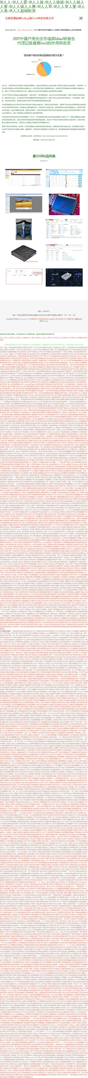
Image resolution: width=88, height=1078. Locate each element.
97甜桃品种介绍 (69, 516)
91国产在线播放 (19, 512)
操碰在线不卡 (22, 752)
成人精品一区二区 (36, 401)
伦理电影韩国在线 (46, 869)
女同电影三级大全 (72, 761)
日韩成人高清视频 (67, 743)
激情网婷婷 (77, 557)
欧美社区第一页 (58, 538)
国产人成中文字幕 (53, 802)
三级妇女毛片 (53, 847)
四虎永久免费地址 (49, 659)
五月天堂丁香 (45, 562)
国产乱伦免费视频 (9, 1029)
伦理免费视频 (31, 921)
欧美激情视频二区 (48, 717)
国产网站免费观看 (52, 1070)
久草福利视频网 (26, 375)
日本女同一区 (4, 843)
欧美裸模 (10, 371)
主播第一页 (7, 449)
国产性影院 (75, 687)
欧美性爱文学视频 (55, 653)
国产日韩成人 (68, 990)
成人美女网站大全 (71, 1057)
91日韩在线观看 (40, 570)
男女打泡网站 (33, 633)
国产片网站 (49, 782)
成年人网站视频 (44, 536)
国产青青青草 (51, 581)
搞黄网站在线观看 (35, 484)
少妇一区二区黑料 (31, 733)
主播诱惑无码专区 (54, 986)
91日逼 (5, 570)
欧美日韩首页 (78, 665)
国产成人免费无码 (41, 449)
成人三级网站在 (80, 449)
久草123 (85, 540)
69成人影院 (8, 979)
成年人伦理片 (19, 559)
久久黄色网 (18, 1077)
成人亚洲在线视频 (27, 702)
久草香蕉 (58, 971)
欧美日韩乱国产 (15, 1036)
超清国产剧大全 (51, 410)
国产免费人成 (38, 908)
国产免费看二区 (73, 492)
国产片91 (64, 438)
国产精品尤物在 (29, 447)
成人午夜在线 (10, 724)
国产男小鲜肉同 (56, 395)
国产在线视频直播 (33, 875)
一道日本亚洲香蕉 (6, 365)
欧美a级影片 (64, 730)
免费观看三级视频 (18, 899)
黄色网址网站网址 (36, 551)
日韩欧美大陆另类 (79, 635)
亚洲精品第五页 (60, 469)
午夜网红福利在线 (72, 717)
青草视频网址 (26, 1036)
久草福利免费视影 (8, 594)
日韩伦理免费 (26, 665)
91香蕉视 (52, 362)
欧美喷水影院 (31, 406)
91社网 (59, 471)
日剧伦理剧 (49, 696)
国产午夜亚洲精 (25, 932)
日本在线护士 (34, 445)
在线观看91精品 (65, 588)
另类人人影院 (74, 1025)
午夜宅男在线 (39, 460)
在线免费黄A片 (11, 373)
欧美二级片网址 (82, 551)
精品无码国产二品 (59, 557)
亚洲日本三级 (7, 1005)
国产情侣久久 (81, 891)
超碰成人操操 (83, 391)
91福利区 (42, 754)
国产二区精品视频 (26, 940)
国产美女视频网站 (38, 479)
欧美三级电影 (29, 553)
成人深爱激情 (14, 713)
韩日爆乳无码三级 (49, 401)
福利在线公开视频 (55, 949)
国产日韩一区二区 (31, 408)
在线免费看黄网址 (40, 843)
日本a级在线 (64, 577)
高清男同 (22, 592)
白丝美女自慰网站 (78, 583)
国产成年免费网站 (16, 423)
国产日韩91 (16, 375)
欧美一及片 (69, 557)
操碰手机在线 (36, 1062)
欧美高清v (10, 648)
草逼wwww (44, 549)
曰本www (17, 728)
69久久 (14, 982)
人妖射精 (45, 373)
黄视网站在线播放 (23, 443)
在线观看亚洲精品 (58, 440)
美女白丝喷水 (64, 914)
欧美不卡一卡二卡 (65, 945)
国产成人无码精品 (56, 806)
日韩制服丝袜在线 (9, 956)
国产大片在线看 (81, 653)
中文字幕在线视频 (57, 1059)
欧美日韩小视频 (8, 557)
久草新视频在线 (66, 477)
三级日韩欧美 (22, 497)
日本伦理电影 (63, 804)
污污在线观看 (70, 1027)
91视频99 (74, 648)
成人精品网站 (63, 763)
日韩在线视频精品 (76, 927)
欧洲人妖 (40, 789)
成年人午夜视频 (24, 709)
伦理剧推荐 (47, 516)
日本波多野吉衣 (27, 482)
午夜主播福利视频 (51, 759)
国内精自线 (63, 356)
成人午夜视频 (62, 473)
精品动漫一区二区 (43, 880)
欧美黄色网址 (47, 936)
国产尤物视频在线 (40, 559)
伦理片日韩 (52, 1018)
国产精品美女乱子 (50, 966)
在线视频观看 (31, 1001)
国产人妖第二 (48, 432)
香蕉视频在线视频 (70, 1003)
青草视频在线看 (5, 925)
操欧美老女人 (72, 475)
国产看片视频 (25, 785)
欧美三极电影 (48, 830)
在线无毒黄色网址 (67, 986)
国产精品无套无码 (47, 514)
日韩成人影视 (69, 388)
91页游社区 (32, 888)
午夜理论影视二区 (52, 899)
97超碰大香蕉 (42, 360)
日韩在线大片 (42, 1072)
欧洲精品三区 (11, 1038)
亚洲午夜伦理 (18, 871)
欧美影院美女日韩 (35, 845)
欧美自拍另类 (79, 795)
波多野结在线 (34, 681)
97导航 (80, 843)
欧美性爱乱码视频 (65, 808)
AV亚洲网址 (50, 443)
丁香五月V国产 (30, 505)
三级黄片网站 (38, 661)
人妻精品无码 (13, 769)
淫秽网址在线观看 (34, 774)
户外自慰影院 (51, 360)
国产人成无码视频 (75, 371)
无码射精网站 (20, 421)
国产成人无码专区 (16, 696)
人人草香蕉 (32, 412)
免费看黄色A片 (54, 633)
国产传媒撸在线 (62, 789)
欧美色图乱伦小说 (17, 473)
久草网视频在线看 (78, 440)
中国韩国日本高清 (51, 384)
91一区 (31, 544)
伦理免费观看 (76, 854)
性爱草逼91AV (63, 490)
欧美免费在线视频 (26, 811)
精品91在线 (58, 720)
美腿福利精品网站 (78, 793)
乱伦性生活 (71, 1042)
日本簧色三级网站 (68, 910)
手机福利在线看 (14, 893)
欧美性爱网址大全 (15, 1068)
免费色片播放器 (22, 832)
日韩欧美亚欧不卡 (64, 648)
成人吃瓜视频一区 (62, 882)
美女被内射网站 (5, 754)
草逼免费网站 (14, 940)
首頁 (18, 30)
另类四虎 (20, 380)
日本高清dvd (14, 930)
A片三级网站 (33, 462)
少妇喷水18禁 (8, 492)
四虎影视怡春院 (17, 631)
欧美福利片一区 (17, 925)
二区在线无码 (10, 995)
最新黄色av (27, 562)
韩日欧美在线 (64, 681)
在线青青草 (77, 956)
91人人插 (18, 984)
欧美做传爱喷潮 (42, 648)
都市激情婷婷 (33, 434)
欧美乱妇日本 (60, 947)
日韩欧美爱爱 (20, 440)
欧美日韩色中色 (60, 657)
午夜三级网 (21, 689)
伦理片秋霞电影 (47, 815)
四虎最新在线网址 (47, 748)
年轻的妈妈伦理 (34, 990)
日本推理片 (40, 497)
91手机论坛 (76, 568)
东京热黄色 (62, 791)
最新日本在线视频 (23, 583)
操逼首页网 (36, 1044)
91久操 (29, 427)
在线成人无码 (55, 893)
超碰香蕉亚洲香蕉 (9, 949)
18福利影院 (15, 401)
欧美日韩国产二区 (69, 653)
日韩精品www (72, 979)
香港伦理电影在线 (66, 378)
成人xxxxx (17, 529)
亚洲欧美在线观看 (52, 412)
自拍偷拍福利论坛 (22, 743)
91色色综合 (47, 1003)
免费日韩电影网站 (51, 642)
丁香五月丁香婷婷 (42, 564)
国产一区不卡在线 (10, 990)
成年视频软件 (5, 653)
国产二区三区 (34, 347)
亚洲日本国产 (66, 1005)
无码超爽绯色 (77, 1029)
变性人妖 (26, 352)
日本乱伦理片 (5, 787)
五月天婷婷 (47, 583)
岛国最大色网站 (48, 557)
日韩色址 (34, 988)
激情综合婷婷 (75, 888)
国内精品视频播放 (41, 1075)
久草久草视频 (20, 691)
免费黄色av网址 (40, 529)
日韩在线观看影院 (63, 1040)
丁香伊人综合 (72, 843)
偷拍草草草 (74, 525)
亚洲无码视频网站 (36, 830)
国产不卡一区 (82, 737)
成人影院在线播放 (78, 378)
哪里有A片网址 (65, 512)
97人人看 (35, 579)
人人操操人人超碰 (10, 832)
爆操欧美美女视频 (28, 984)
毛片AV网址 (29, 780)
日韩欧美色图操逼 (15, 856)
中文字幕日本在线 (28, 1012)
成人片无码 (13, 542)
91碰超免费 (28, 577)
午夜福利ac (79, 832)
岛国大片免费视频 (81, 362)
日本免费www (22, 774)
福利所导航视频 (74, 494)
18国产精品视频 (37, 795)
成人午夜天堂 (4, 676)
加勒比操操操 (22, 975)
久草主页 (71, 795)
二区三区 (55, 683)
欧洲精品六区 (70, 739)
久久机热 (31, 397)
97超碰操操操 (69, 1044)
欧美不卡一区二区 (13, 741)
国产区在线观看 (7, 728)
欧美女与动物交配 (10, 858)
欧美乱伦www (61, 787)
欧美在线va (43, 743)
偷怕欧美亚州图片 (33, 356)
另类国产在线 (39, 477)
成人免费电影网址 (25, 958)
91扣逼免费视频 (23, 990)
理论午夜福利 (62, 776)
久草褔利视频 (81, 834)
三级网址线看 (7, 1057)
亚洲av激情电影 (60, 466)
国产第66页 (30, 477)
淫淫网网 (5, 438)
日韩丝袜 (3, 741)
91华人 (22, 408)
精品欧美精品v (65, 551)
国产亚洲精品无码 (72, 1036)
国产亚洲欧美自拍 (72, 865)
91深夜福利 (26, 694)
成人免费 (41, 475)
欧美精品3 (9, 1075)
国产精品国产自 (59, 958)
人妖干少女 (84, 817)
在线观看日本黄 (52, 486)
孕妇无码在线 (67, 568)
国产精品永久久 (38, 999)
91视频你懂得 (78, 438)
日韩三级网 (46, 650)
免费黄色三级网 (80, 743)
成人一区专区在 (65, 919)
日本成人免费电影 (71, 875)
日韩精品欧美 (4, 813)
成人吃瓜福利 (71, 408)
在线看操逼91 (45, 893)
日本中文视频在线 (37, 516)
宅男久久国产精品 (40, 520)
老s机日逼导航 (44, 637)
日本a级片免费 (59, 830)
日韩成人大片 (65, 633)
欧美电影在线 (22, 494)
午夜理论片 (7, 575)
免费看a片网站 (36, 841)
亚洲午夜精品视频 (66, 501)
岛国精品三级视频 (12, 767)
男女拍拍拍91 (10, 640)
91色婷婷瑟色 (64, 432)
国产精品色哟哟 (22, 1038)
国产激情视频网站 (77, 375)
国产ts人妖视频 (80, 674)
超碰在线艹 (26, 445)
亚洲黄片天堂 (76, 782)
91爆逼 (6, 806)
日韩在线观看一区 (56, 878)
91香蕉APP (26, 347)
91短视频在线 (56, 583)
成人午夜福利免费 (78, 945)
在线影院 (55, 865)
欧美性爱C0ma (46, 875)
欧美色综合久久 (6, 670)
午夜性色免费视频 (35, 995)
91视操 (12, 936)
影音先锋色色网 (40, 945)
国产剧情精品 (9, 356)
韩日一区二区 (66, 375)
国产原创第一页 (72, 1012)
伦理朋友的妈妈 (25, 486)
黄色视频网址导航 (69, 451)
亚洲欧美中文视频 (52, 592)
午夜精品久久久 (55, 793)
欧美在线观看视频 (65, 960)
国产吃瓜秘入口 (12, 1031)
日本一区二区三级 (14, 960)
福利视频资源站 (63, 349)
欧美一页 (62, 590)
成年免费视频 (40, 592)
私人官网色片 (18, 977)
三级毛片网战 (50, 882)
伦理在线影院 (79, 1044)
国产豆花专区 (82, 858)
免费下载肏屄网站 (58, 875)
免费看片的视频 (28, 698)
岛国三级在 (34, 1021)
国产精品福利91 (15, 934)
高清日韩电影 (28, 559)
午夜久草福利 (75, 1038)
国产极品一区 (76, 672)
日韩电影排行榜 (44, 969)
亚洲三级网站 (75, 681)
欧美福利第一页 (9, 927)
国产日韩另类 (53, 906)
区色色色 (6, 713)
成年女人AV (64, 726)
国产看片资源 (80, 406)
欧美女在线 (67, 774)
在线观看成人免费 (59, 979)
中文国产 (43, 1049)
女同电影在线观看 (71, 590)
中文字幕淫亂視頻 (81, 971)
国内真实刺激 (24, 1021)
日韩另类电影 (15, 1053)
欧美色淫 (37, 369)
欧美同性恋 (27, 696)
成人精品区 (16, 782)
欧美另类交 (15, 873)
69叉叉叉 (14, 583)
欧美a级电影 (55, 724)
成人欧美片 (58, 828)
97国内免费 (33, 997)
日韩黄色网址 (40, 505)
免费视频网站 (55, 551)
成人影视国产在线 (14, 438)
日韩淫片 (62, 865)
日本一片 (62, 759)
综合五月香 (27, 395)
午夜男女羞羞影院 (10, 923)
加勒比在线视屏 (66, 529)
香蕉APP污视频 (50, 462)
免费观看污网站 (8, 520)
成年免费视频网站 (60, 436)
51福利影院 (81, 562)
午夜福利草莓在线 (26, 808)
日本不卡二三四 (61, 843)
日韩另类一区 (30, 670)
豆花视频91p (48, 685)
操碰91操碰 (71, 698)
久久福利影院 (41, 1001)
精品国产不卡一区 (77, 1072)
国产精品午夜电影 (41, 847)
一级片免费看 (46, 1066)
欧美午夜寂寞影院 (78, 453)
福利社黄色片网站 (45, 785)
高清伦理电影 (82, 943)
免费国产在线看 (7, 501)
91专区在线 (48, 460)
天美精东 (29, 923)
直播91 (24, 778)
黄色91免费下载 (37, 685)
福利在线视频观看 (44, 849)
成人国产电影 (13, 709)
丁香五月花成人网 (66, 635)
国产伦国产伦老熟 (55, 1029)
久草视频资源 (22, 943)
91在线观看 (20, 585)
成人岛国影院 (68, 507)
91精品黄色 (4, 839)
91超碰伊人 (60, 674)
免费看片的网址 (55, 694)
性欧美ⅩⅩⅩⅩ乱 (56, 367)
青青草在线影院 (72, 923)
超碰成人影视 (26, 417)
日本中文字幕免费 (34, 1027)
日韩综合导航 (58, 1046)
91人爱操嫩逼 (59, 733)
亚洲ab (72, 421)
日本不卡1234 (9, 761)
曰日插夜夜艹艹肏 (65, 871)
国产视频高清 (55, 393)
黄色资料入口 (7, 562)
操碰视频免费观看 (63, 888)
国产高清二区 (64, 1008)
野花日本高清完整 (50, 687)
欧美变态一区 (29, 349)
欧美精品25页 (34, 672)
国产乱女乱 (10, 529)
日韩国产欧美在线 (70, 1046)
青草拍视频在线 (47, 1051)
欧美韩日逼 (40, 646)
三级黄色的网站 (8, 683)
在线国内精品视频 (18, 646)
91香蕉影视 (7, 910)
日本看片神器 (23, 914)
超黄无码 (49, 542)
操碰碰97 (52, 1014)
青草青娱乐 (33, 826)
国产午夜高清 (46, 501)
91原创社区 (24, 475)
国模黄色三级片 (62, 1018)
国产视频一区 (82, 659)
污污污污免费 (29, 507)
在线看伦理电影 (30, 901)
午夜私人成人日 (79, 997)
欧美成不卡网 (74, 817)
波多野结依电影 (46, 369)
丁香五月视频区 (31, 689)
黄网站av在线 (29, 585)
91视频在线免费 (29, 945)
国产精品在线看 (33, 730)
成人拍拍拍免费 (22, 425)
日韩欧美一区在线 (22, 884)
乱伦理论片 (34, 668)
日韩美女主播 (66, 782)
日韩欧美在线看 (37, 960)
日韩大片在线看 (5, 432)
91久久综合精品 (52, 811)
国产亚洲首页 (4, 789)
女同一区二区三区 (78, 897)
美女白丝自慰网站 (30, 986)
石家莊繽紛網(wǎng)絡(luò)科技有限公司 (29, 18)
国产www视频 (76, 531)
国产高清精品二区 (25, 358)
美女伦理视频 (79, 347)
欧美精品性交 (78, 388)
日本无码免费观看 (33, 837)
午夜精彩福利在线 (39, 923)
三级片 (27, 962)
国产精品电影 (62, 951)
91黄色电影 (66, 445)
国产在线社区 (44, 1014)
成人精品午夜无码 (25, 1025)
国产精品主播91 (79, 990)
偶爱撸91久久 (50, 932)
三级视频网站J (72, 562)
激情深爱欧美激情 (78, 477)
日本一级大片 (4, 347)
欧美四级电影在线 (16, 886)
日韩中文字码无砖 (30, 880)
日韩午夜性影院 (59, 685)
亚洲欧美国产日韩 (18, 590)
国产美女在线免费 (78, 529)
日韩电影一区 (20, 969)
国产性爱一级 (25, 988)
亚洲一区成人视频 (77, 445)
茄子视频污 (10, 378)
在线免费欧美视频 (14, 367)
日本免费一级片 (72, 787)
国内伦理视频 (67, 1029)
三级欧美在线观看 (78, 895)
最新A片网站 (58, 1038)
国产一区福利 (53, 895)
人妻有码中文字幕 (17, 659)
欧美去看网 (5, 869)
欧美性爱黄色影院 (48, 1010)
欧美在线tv (57, 529)
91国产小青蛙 (4, 423)
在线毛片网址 (19, 780)
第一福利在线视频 (76, 849)
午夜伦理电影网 (65, 427)
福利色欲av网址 (40, 912)
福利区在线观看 (45, 854)
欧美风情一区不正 (64, 711)
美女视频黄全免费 (68, 471)
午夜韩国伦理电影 (38, 787)
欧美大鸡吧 (35, 549)
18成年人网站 (29, 421)
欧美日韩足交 (15, 917)
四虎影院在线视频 (50, 821)
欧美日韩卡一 (65, 1075)
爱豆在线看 (12, 460)
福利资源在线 (70, 382)
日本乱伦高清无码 (44, 575)
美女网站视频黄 (82, 564)
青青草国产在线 (12, 1025)
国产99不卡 (74, 486)
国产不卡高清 (68, 456)
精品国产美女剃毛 (73, 369)
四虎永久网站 (10, 804)
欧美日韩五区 (43, 895)
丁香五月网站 (48, 497)
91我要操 (18, 479)
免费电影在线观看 (64, 421)
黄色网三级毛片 (18, 562)
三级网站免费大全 (29, 949)
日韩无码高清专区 (22, 724)
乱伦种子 (50, 347)
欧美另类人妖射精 (47, 828)
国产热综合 (68, 440)
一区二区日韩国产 (22, 852)
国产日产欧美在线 (9, 904)
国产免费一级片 (52, 349)
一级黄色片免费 (81, 878)
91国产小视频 (47, 544)
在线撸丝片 (62, 423)
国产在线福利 (75, 570)
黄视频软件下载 (61, 765)
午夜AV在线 (28, 828)
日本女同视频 (64, 691)
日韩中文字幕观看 (45, 352)
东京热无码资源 (5, 1062)
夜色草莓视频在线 (50, 756)
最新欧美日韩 (8, 642)
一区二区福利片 (65, 940)
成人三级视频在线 (44, 503)
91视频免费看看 (62, 735)
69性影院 (63, 382)
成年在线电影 (51, 1040)
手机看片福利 (13, 997)
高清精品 (54, 791)
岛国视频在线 (64, 849)
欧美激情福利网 (41, 581)
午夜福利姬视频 (79, 798)
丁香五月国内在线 (65, 676)
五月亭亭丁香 (45, 644)
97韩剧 (46, 694)
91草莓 (2, 568)
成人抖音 (3, 579)
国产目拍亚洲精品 (78, 774)
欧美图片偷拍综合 (26, 650)
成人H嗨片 (84, 785)
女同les (46, 960)
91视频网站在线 (54, 382)
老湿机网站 (51, 761)
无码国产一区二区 (78, 676)
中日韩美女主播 (44, 730)
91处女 (85, 434)
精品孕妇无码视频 (14, 464)
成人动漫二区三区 (80, 507)
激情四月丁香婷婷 (9, 698)
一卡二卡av (41, 882)
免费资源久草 (20, 804)
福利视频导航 (76, 808)
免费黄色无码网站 (16, 687)
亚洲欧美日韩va (59, 739)
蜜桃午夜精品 (10, 672)
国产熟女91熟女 (42, 871)
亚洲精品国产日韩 (35, 936)
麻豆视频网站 (4, 828)
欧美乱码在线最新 (30, 722)
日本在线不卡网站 (72, 759)
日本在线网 (31, 711)
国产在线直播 (55, 510)
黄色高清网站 (12, 943)
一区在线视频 (72, 966)
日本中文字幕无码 (30, 456)
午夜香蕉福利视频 (20, 1042)
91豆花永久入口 (45, 683)
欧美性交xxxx (57, 785)
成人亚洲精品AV (47, 839)
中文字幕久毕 (61, 1001)
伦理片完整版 (12, 443)
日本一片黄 (14, 806)
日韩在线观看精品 (39, 482)
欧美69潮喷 (12, 386)
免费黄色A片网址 (50, 371)
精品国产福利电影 (25, 1070)
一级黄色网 (16, 434)
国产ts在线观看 (75, 536)
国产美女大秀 (70, 821)
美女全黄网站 (75, 633)
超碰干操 (41, 817)
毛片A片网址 (27, 683)
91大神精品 (78, 380)
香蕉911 (67, 358)
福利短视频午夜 (15, 702)
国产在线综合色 (59, 661)
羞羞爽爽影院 (12, 1010)
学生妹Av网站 (31, 354)
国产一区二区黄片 (63, 488)
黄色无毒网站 (74, 899)
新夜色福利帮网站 (28, 798)
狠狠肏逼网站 (40, 674)
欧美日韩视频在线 (40, 707)
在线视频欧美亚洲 (29, 910)
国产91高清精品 (17, 365)
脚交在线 (63, 973)
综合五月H (34, 726)
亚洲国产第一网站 (64, 486)
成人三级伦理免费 (20, 356)
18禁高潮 (57, 782)
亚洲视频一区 (65, 977)
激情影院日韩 (77, 540)
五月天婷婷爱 (21, 471)
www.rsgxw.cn (23, 319)
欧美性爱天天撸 (52, 917)
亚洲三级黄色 (64, 683)
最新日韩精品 (10, 406)
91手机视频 (45, 806)
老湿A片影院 (18, 499)
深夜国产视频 (54, 575)
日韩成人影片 (9, 447)
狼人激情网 (22, 566)
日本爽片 (32, 904)
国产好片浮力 (22, 427)
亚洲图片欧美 (10, 730)
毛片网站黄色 (6, 592)
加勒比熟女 (83, 369)
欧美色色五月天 (58, 1016)
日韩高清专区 (61, 930)
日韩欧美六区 (4, 1053)
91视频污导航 (12, 525)
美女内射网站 (65, 722)
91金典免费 (38, 507)
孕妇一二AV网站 (42, 804)
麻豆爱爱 (10, 999)
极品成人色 (68, 497)
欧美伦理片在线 (17, 910)
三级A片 (26, 546)
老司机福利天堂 (59, 1051)
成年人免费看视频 (19, 854)
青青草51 (7, 953)
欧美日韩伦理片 (36, 717)
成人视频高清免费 (22, 503)
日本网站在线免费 (43, 408)
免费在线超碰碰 (37, 678)
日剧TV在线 (23, 865)
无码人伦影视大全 (52, 808)
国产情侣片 (28, 579)
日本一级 (75, 518)
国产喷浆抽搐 (29, 520)
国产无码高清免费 (32, 1049)
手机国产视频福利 (67, 819)
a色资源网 (46, 793)
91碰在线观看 (37, 1053)
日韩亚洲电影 (26, 739)
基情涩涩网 (25, 451)
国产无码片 (50, 1049)
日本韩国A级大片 (66, 1033)
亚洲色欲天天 (18, 378)
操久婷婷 (71, 438)
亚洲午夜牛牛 (46, 1036)
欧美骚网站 (55, 546)
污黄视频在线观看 (9, 1059)
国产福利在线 (42, 388)
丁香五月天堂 (20, 349)
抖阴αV (74, 919)
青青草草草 (37, 886)
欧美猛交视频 (4, 393)
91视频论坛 (55, 772)
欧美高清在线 (72, 737)
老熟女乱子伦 (54, 927)
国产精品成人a (8, 704)
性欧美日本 (32, 772)
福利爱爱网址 (4, 486)
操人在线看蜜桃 (22, 737)
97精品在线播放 (15, 798)
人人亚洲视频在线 (59, 778)
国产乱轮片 (51, 923)
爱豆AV (70, 776)
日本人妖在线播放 (78, 969)
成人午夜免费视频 (36, 373)
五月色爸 (60, 700)
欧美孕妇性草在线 (77, 1075)
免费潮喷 (53, 408)
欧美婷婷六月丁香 (77, 862)
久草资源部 (83, 923)
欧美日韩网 (56, 962)
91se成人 (50, 754)
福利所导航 (63, 562)
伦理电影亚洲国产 (29, 430)
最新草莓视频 (71, 702)
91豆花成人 (56, 512)
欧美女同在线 (81, 1059)
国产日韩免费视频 (65, 895)
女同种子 (67, 1038)
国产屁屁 (51, 373)
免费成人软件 (27, 473)
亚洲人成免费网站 (42, 354)
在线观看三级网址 (12, 685)
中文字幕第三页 (16, 417)
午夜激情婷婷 (24, 971)
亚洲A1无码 (76, 1070)
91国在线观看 (80, 451)
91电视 (12, 655)
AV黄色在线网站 (31, 648)
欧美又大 (57, 414)
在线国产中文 (63, 811)
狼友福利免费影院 (26, 966)
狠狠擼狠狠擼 (44, 585)
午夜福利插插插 (72, 973)
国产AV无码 (23, 410)
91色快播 (56, 417)
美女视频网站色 (15, 1016)
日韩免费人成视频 (15, 694)
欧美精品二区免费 (68, 971)
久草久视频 (57, 995)
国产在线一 (35, 393)
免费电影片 (11, 440)
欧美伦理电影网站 (61, 401)
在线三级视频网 (11, 737)
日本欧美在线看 (21, 540)
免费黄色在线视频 (76, 555)
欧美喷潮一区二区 (34, 1042)
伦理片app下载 (21, 386)
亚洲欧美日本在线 (6, 750)
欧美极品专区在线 (55, 1012)
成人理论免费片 (68, 828)
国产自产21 (21, 891)
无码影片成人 (65, 927)
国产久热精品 (69, 839)
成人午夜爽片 (22, 644)
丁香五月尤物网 (47, 746)
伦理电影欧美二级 (58, 1021)
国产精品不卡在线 (63, 713)
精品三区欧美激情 (37, 982)
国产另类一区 (60, 1049)
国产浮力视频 (53, 763)
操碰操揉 (83, 588)
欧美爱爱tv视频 (38, 492)
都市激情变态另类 (63, 499)
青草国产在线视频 (15, 369)
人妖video (38, 891)
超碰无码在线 (52, 523)
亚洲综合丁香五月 (25, 769)
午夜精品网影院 (15, 663)
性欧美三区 (30, 891)
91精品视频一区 (15, 800)
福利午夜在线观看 (13, 707)
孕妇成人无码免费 (66, 772)
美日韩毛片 (47, 938)
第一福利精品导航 (13, 1008)
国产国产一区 (61, 384)
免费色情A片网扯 (47, 484)
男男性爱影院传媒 (76, 988)
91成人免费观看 (71, 858)
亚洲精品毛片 (15, 726)
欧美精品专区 (51, 1001)
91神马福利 (55, 644)
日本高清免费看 (41, 711)
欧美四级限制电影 (73, 999)
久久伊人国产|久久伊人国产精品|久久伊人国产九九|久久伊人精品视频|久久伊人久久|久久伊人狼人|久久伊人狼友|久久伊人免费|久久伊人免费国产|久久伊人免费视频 (43, 603)
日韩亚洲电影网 (70, 873)
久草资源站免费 (17, 756)
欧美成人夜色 (29, 862)
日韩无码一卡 (50, 780)
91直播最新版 (29, 992)
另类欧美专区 (79, 839)
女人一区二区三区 (39, 973)
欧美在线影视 (62, 984)
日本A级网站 (24, 830)
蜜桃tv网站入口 (21, 477)
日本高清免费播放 (6, 854)
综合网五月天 (83, 417)
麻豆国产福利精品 (54, 832)
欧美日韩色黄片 (75, 386)
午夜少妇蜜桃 (69, 964)
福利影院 (6, 702)
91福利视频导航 (21, 406)
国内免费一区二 (15, 748)
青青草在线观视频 (16, 789)
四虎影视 (25, 419)
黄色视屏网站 (67, 453)
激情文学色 (77, 544)
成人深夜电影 (62, 369)
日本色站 (25, 791)
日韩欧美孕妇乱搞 (10, 689)
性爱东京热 (23, 449)
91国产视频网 (53, 490)
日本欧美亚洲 (66, 1072)
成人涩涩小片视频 (12, 793)
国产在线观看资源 (38, 399)
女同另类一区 (54, 880)
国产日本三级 (53, 804)
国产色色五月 (31, 1059)
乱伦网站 (39, 1059)
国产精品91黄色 (75, 655)
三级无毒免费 (79, 533)
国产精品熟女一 (40, 391)
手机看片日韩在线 (48, 971)
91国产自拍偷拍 (58, 358)
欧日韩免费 (26, 856)
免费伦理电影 (63, 458)
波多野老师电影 (29, 1075)
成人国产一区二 (30, 878)
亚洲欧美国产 (10, 691)
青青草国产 (26, 490)
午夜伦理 (76, 785)
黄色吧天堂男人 (77, 1021)
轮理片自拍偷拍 (59, 505)
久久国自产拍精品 (77, 427)
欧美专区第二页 (14, 785)
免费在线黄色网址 (35, 657)
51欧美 (16, 399)
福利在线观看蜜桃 (46, 979)
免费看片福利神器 (13, 717)
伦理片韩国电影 (41, 761)
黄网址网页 (46, 852)
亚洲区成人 (82, 553)
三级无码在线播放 (52, 676)
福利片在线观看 (62, 354)
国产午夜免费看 (8, 674)
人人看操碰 (56, 427)
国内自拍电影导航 (57, 1064)
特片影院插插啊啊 (31, 763)
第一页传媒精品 (61, 834)
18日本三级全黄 (13, 564)
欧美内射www (28, 802)
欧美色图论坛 (48, 406)
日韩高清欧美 (59, 813)
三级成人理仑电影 (29, 653)
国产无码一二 (10, 477)
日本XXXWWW (50, 999)
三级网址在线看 (22, 715)
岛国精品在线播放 (43, 590)
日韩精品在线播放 (75, 925)
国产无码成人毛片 (68, 869)
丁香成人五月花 (60, 430)
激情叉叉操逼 (37, 958)
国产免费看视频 (59, 497)
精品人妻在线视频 (47, 813)
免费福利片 (36, 1025)
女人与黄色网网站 (51, 897)
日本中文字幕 (15, 966)
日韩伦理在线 (4, 655)
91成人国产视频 (35, 839)
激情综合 (36, 683)
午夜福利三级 (25, 917)
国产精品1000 (69, 514)
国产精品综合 (33, 655)
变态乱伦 (78, 819)
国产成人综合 (70, 936)
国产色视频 (27, 518)
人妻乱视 (84, 393)
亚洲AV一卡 (13, 484)
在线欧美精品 (52, 992)
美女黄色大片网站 (65, 854)
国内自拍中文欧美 (35, 791)
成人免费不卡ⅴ (47, 824)
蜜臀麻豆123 (28, 642)
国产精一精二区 (15, 451)
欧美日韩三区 (37, 635)
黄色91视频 (63, 847)
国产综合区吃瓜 (57, 860)
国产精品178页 (9, 633)
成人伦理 (68, 672)
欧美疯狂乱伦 (32, 943)
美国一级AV (28, 371)
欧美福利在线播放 (24, 982)
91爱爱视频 (40, 406)
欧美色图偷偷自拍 (50, 709)
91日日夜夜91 (36, 375)
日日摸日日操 (51, 925)
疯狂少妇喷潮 (40, 525)
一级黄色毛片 (59, 1044)
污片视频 (77, 670)
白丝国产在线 (81, 1010)
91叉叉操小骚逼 (18, 549)
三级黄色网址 (31, 750)
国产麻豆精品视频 (53, 977)
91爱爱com (51, 451)
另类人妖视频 (9, 505)
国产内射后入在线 (24, 551)
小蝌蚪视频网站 (53, 1068)
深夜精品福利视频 (18, 947)
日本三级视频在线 (43, 722)
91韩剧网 (84, 934)
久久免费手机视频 (20, 354)
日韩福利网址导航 (31, 523)
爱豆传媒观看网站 (14, 382)
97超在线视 (47, 551)
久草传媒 (28, 1010)
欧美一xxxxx (24, 384)
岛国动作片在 (81, 482)
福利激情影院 (70, 709)
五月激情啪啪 (19, 763)
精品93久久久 (57, 464)
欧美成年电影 (45, 715)
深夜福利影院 (37, 815)
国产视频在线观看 (82, 860)
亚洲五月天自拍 (11, 1003)
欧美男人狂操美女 (76, 1040)
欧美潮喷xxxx (33, 858)
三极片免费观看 (9, 802)
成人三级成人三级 (65, 412)
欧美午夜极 (55, 914)
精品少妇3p (57, 869)
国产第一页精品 (12, 657)
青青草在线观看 (49, 678)
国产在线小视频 (41, 512)
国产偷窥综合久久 (9, 681)
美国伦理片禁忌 (34, 1038)
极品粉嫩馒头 (44, 655)
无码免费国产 (31, 704)
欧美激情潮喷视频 (46, 1016)
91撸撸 (2, 743)
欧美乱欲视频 (33, 453)
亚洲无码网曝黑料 (6, 759)
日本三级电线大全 (27, 897)
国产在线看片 (56, 969)
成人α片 (74, 921)
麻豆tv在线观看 (53, 423)
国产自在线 (63, 475)
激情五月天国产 (73, 417)
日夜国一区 (71, 984)
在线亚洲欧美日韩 (57, 672)
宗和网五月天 (64, 449)
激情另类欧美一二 (17, 518)
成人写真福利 (9, 456)
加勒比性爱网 (4, 369)
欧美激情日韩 (40, 488)
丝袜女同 (34, 486)
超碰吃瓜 (41, 453)
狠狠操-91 (11, 479)
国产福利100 (71, 748)
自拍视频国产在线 (19, 670)
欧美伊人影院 (50, 430)
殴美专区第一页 (47, 995)
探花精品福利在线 (79, 962)
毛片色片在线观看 (45, 962)
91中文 (76, 484)
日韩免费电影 (53, 425)
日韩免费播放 (15, 932)
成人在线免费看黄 (75, 510)
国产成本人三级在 (48, 841)
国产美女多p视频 (18, 992)
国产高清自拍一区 (12, 531)
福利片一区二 (70, 685)
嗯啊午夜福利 (10, 845)
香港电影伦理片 (57, 445)
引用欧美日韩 (70, 1049)
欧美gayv (32, 384)
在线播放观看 (12, 494)
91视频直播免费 (9, 882)
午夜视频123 (32, 497)
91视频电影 (13, 380)
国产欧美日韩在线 (76, 460)
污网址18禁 (7, 581)
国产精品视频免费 (16, 1023)
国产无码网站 (70, 533)
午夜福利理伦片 (64, 862)
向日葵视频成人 (26, 973)
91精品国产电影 (10, 975)
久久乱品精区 (23, 767)
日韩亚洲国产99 (70, 1064)
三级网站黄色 (69, 756)
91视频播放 (31, 867)
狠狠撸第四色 (54, 590)
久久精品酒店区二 (79, 1068)
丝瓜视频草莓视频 (67, 832)
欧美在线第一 (39, 897)
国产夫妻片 (39, 756)
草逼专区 (27, 746)
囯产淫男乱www (27, 1057)
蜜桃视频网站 (68, 484)
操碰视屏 (34, 388)
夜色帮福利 (50, 631)
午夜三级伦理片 (21, 730)
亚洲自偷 (55, 982)
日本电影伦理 (37, 501)
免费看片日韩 (69, 581)
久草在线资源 (74, 735)
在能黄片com (43, 633)
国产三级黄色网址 (18, 847)
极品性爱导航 (80, 414)
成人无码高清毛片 (48, 466)
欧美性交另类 (25, 1008)
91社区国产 (12, 349)
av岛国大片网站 (76, 1023)
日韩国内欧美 (79, 806)
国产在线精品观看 (53, 1008)
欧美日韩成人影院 (37, 694)
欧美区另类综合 (24, 720)
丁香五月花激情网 (27, 492)
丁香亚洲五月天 (78, 640)
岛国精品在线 (63, 637)
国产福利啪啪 (66, 419)
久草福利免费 (76, 769)
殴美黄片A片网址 (22, 995)
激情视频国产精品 (32, 386)
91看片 (36, 637)
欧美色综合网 (48, 358)
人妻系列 (30, 410)
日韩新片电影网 (34, 715)
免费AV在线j (23, 657)
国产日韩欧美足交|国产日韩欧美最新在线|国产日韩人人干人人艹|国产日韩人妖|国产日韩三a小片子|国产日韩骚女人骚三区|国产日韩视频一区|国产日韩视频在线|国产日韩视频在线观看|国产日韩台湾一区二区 (43, 609)
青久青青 (8, 546)
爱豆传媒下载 (59, 564)
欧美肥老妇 (49, 529)
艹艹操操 (70, 401)
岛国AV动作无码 (48, 404)
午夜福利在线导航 (64, 906)
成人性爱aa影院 (55, 386)
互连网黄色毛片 (24, 938)
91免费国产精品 (29, 756)
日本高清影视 (4, 687)
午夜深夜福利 (35, 860)
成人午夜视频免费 (30, 581)
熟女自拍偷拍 (48, 477)
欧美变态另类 (64, 655)
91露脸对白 (46, 791)
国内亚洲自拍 (16, 953)
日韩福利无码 (55, 553)
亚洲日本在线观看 (25, 793)
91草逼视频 (60, 581)
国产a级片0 (53, 648)
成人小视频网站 (14, 811)
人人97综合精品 (82, 475)
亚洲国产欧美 (18, 1075)
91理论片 (53, 503)
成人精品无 (38, 544)
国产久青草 (64, 837)
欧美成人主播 (20, 1001)
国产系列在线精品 (30, 849)
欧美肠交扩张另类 (50, 447)
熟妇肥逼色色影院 (66, 1068)
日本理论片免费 (71, 947)
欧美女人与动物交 (12, 360)
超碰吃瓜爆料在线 (6, 880)
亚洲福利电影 (71, 678)
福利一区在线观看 (38, 932)
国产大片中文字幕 (55, 438)
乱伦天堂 (22, 564)
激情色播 (22, 1031)
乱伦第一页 (8, 466)
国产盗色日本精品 (6, 977)
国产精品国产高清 (20, 906)
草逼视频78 (31, 449)
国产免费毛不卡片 (41, 568)
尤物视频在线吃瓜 (52, 1023)
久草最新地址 (67, 793)
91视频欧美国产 (55, 910)
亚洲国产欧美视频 (37, 800)
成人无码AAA (58, 839)
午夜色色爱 (14, 795)
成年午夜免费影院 (6, 837)
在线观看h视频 (11, 352)
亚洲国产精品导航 (28, 369)
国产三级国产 (64, 460)
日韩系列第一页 (74, 730)
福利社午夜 (55, 1033)
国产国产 (72, 763)
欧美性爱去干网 (54, 1075)
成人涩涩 (79, 789)
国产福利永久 (33, 352)
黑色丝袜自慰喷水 (42, 878)
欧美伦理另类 (45, 588)
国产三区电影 (13, 551)
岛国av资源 (8, 458)
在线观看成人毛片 (16, 908)
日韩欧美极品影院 (36, 938)
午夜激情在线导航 (12, 720)
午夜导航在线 (70, 466)
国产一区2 (35, 893)
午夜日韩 (68, 640)
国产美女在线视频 (48, 414)
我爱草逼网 (61, 709)
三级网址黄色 (13, 839)
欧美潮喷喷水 (60, 891)
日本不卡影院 (64, 689)
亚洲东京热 (27, 380)
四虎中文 (82, 1053)
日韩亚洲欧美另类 (33, 854)
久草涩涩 (47, 453)
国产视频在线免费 (50, 789)
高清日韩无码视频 (53, 449)
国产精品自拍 (50, 646)
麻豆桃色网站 (23, 588)
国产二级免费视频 (13, 988)
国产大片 (3, 1038)
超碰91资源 (16, 458)
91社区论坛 (15, 469)
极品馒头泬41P (8, 722)
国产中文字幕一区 (25, 815)
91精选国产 (82, 469)
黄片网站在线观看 (48, 891)
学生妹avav (75, 464)
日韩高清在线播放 (28, 919)
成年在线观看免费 (31, 590)
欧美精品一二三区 (32, 1031)
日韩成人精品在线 (55, 670)
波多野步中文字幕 (18, 523)
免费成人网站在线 (73, 1001)
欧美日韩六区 (16, 1012)
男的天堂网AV (19, 447)
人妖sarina (17, 826)
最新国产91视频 (29, 977)
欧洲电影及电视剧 (54, 743)
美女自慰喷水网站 (12, 815)
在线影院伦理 (51, 698)
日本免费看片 (70, 1010)
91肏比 (6, 551)
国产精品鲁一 (46, 1064)
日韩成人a (33, 583)
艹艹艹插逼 (59, 462)
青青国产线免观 (65, 715)
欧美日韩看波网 (39, 741)
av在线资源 (55, 730)
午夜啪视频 (12, 570)
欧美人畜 (42, 917)
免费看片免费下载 (60, 748)
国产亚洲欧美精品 (59, 858)
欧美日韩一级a (8, 1066)
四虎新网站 (21, 923)
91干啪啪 (67, 585)
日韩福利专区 (35, 555)
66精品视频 (82, 486)
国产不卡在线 (36, 380)
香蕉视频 (25, 765)
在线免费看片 (67, 518)
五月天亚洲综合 (60, 631)
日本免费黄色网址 (19, 750)
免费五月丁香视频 (50, 492)
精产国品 (74, 512)
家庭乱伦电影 (50, 674)
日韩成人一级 (54, 837)
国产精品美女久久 (71, 815)
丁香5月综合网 (42, 451)
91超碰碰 (47, 982)
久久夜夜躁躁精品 (72, 668)
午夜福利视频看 (67, 995)
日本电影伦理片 (73, 458)
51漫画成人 (33, 451)
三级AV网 (81, 932)
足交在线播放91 (56, 352)
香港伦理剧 (32, 425)
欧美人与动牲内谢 (50, 908)
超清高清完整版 (12, 865)
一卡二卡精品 (61, 737)
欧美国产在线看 (59, 640)
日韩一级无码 (78, 776)
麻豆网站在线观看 (72, 469)
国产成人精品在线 (15, 665)
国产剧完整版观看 (79, 746)
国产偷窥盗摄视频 (75, 360)
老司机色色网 (19, 878)
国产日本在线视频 (62, 752)
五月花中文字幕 (58, 867)
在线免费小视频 (23, 484)
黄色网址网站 (82, 975)
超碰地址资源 (5, 862)
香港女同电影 (49, 1057)
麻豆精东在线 (22, 867)
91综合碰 (3, 529)
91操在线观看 (11, 538)
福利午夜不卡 (4, 945)
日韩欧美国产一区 (73, 904)
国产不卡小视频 (32, 471)
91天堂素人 (13, 752)
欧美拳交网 (71, 908)
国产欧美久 (54, 637)
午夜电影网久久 (7, 388)
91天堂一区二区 (47, 531)
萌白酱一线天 (50, 527)
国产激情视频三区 (76, 523)
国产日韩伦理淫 (30, 592)
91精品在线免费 (71, 932)
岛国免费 (3, 477)
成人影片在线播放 (35, 767)
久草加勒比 (27, 979)
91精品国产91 (43, 434)
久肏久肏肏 (25, 782)
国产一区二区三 (71, 778)
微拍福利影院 (35, 1066)
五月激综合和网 (52, 707)
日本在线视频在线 (25, 806)
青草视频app (36, 1036)
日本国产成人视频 (71, 559)
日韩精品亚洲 (42, 1068)
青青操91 (40, 583)
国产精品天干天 (60, 373)
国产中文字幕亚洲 (56, 774)
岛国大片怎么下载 (54, 1072)
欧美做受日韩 (26, 393)
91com (49, 512)
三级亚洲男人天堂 (41, 1012)
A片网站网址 (68, 544)
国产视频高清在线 (28, 423)
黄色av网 (19, 482)
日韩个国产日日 (70, 741)
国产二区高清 (66, 531)
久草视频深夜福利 (6, 523)
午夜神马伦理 (9, 572)
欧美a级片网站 (36, 824)
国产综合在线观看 (41, 349)
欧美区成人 (69, 798)
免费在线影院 (54, 536)
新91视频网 (15, 404)
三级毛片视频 (75, 934)
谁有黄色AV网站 (81, 763)
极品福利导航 (38, 566)
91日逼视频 (31, 527)
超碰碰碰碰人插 (71, 1051)
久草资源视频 (47, 873)
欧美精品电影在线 (48, 657)
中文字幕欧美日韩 (39, 631)
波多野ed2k (18, 674)
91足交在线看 (24, 997)
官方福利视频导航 (15, 1044)
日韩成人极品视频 (23, 542)
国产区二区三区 (62, 925)
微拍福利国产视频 (63, 371)
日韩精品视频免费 (15, 778)
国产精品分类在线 (25, 404)
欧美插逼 (20, 986)
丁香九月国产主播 (71, 564)
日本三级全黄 (7, 901)
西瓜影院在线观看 (15, 393)
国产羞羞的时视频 (33, 640)
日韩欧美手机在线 (32, 691)
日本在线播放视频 (44, 988)
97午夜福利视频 (36, 404)
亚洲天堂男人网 (68, 912)
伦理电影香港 (32, 475)
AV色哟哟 (41, 471)
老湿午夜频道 (10, 852)
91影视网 (76, 367)
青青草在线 (83, 1036)
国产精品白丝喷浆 (35, 927)
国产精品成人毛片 (40, 811)
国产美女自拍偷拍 (9, 1001)
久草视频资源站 (17, 395)
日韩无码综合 (45, 769)
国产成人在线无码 (20, 557)
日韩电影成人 (27, 1077)
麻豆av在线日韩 (47, 958)
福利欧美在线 (4, 542)
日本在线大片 (26, 594)
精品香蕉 (37, 423)
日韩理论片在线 (53, 689)
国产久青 (46, 934)
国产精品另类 (66, 579)
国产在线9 (80, 408)
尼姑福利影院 (33, 754)
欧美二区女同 (45, 555)
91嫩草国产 (59, 566)
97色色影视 (26, 800)
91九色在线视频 (79, 514)
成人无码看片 (15, 475)
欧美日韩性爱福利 (63, 503)
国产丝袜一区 (65, 393)
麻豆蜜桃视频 (25, 717)
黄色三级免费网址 (45, 445)
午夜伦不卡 (83, 367)
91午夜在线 (61, 572)
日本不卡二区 (7, 375)
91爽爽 (16, 1066)
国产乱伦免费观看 (64, 525)
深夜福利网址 (25, 438)
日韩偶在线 (28, 999)
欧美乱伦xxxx (52, 888)
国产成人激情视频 (78, 423)
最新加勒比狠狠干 (13, 824)
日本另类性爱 (25, 726)
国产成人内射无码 (74, 354)
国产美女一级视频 (12, 958)
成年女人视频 (81, 356)
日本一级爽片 (75, 689)
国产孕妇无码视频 (65, 570)
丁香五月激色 (54, 681)
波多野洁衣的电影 (10, 1027)
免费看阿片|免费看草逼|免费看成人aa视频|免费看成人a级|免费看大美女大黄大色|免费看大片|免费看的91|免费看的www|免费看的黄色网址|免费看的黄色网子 (43, 618)
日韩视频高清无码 (80, 852)
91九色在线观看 (17, 536)
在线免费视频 (52, 735)
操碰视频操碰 (60, 780)
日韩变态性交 (61, 702)
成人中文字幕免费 (32, 536)
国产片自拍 (33, 443)
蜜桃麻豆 (23, 875)
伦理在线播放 (40, 365)
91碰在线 (3, 371)
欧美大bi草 (28, 1003)
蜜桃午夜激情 (53, 458)
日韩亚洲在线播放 (59, 936)
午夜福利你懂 (15, 661)
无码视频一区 (61, 659)
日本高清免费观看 (38, 1070)
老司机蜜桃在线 (24, 401)
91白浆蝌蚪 (28, 1055)
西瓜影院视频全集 (52, 570)
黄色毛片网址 (44, 837)
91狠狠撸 (54, 369)
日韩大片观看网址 (42, 425)
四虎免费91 (62, 391)
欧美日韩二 (4, 1070)
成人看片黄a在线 (23, 1046)
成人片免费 (84, 494)
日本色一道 (38, 702)
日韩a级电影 (57, 531)
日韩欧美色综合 (47, 518)
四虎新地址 (4, 860)
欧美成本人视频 (67, 704)
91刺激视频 (63, 575)
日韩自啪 (55, 1036)
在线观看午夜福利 (30, 1023)
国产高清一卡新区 (69, 406)
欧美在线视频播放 (70, 538)
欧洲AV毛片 (11, 921)
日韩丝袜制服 (64, 899)
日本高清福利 (82, 824)
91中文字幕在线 (62, 410)
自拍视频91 (81, 399)
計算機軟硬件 (33, 319)
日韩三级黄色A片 (16, 430)
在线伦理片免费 (24, 834)
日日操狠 (79, 1049)
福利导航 (25, 462)
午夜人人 (54, 1025)
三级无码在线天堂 (15, 516)
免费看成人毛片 (81, 685)
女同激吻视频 (71, 414)
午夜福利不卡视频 (49, 702)
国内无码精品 (4, 1016)
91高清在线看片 (63, 1025)
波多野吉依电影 (59, 404)
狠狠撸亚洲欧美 (5, 358)
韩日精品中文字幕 (15, 765)
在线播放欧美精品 (52, 973)
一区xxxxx (71, 362)
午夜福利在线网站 (72, 434)
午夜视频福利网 (25, 873)
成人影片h (56, 432)
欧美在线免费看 (35, 438)
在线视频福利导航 (49, 1053)
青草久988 (19, 735)
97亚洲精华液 (54, 356)
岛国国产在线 (64, 549)
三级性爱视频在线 (7, 826)
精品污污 (19, 698)
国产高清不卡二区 (17, 581)
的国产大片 (12, 912)
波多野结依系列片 (48, 845)
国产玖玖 (31, 568)
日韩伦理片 (25, 529)
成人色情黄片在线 (46, 440)
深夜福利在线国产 (13, 875)
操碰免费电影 (37, 1010)
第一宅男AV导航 (81, 698)
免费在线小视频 (73, 410)
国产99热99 (71, 930)
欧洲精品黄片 (40, 798)
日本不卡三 (83, 811)
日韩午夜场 (12, 503)
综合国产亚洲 (38, 966)
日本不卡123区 (29, 687)
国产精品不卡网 (65, 921)
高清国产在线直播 (42, 949)
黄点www (11, 1049)
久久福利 (66, 494)
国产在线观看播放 (65, 982)
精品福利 (39, 531)
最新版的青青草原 (81, 780)
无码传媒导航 (28, 501)
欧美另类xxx (39, 687)
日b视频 (72, 449)
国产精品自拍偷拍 (29, 499)
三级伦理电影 (28, 908)
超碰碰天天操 (46, 375)
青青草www (74, 720)
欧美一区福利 (60, 678)
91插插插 (78, 516)
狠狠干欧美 (56, 460)
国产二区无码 (30, 570)
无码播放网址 (70, 767)
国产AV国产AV (44, 356)
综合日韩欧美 (24, 382)
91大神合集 (13, 425)
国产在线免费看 (5, 888)
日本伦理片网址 (18, 901)
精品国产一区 (68, 997)
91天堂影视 (4, 559)
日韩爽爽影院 (12, 715)
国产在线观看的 (66, 583)
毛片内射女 (7, 518)
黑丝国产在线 (25, 824)
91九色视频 (45, 380)
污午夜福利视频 (44, 914)
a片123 (38, 510)
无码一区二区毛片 (10, 644)
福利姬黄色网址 (40, 430)
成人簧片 (15, 888)
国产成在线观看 (40, 527)
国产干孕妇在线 (36, 1051)
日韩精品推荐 (12, 510)
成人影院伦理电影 (15, 776)
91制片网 (45, 927)
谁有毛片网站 (76, 707)
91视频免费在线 (51, 572)
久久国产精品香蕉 (68, 754)
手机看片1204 (48, 417)
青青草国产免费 (68, 806)
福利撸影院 (64, 417)
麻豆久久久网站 (38, 642)
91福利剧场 (17, 414)
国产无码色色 (60, 479)
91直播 (80, 434)
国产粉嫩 (84, 531)
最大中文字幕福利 (46, 1046)
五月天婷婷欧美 (49, 419)
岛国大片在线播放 (73, 631)
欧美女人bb (30, 912)
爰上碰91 (9, 579)
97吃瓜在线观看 (37, 739)
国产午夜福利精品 (10, 849)
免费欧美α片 (8, 650)
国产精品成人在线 (38, 427)
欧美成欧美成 (70, 674)
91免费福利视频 (34, 1064)
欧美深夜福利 (81, 1014)
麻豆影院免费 (36, 562)
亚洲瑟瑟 (35, 964)
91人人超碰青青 (75, 549)
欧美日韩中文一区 (37, 417)
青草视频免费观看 (20, 704)
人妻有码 (32, 884)
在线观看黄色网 (81, 577)
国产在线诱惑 (34, 542)
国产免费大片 (25, 575)
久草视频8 (41, 462)
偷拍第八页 (35, 979)
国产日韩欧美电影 (22, 397)
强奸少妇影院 (9, 1033)
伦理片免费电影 (5, 756)
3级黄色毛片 (54, 921)
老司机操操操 (73, 1018)
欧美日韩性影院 (36, 746)
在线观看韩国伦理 (67, 852)
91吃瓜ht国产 (34, 1016)
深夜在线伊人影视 (26, 707)
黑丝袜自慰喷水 (53, 533)
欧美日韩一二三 (15, 813)
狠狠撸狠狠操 (80, 930)
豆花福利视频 (49, 505)
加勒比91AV (12, 585)
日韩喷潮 (15, 914)
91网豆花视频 (8, 414)
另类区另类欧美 (5, 473)
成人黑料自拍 (77, 497)
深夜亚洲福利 (73, 663)
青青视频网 (41, 1023)
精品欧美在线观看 (71, 856)
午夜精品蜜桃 (44, 681)
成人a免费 (57, 754)
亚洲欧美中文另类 (78, 893)
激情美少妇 (34, 782)
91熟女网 (20, 849)
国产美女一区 (12, 1046)
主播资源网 (33, 724)
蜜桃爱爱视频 (32, 362)
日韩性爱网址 (42, 486)
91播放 (16, 588)
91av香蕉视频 (81, 748)
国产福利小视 (28, 886)
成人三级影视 (13, 1070)
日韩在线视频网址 (81, 912)
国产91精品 (72, 834)
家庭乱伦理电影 (19, 391)
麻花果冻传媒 (4, 936)
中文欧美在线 (63, 943)
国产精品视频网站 (34, 975)
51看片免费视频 (33, 778)
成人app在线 (35, 395)
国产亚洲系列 (40, 947)
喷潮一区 (73, 488)
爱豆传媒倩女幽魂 (40, 410)
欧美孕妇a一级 (81, 739)
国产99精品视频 (8, 711)
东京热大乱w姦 (50, 728)
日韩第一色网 (61, 904)
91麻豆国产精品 (57, 997)
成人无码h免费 (34, 869)
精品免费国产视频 (71, 830)
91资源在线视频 (58, 484)
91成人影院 (76, 982)
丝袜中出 (66, 720)
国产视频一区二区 (76, 691)
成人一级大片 (47, 886)
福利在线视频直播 (61, 362)
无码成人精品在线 (76, 713)
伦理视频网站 (71, 473)
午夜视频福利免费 (80, 581)
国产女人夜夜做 (30, 512)
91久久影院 (51, 388)
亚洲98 (74, 1055)
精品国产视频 (41, 904)
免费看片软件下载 (76, 728)
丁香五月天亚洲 (65, 546)
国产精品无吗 (60, 841)
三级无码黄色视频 (57, 1031)
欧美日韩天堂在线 (43, 772)
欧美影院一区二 (61, 795)
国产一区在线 (54, 655)
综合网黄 (5, 494)
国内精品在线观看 (37, 821)
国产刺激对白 (55, 588)
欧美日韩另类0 (15, 408)
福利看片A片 (4, 940)
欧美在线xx (24, 869)
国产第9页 (3, 497)
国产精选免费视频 (33, 540)
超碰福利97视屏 (51, 559)
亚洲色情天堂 (74, 683)
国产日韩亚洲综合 (36, 546)
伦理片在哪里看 (32, 494)
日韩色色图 (49, 953)
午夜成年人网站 (69, 566)
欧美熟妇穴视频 (19, 505)
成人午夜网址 (6, 490)
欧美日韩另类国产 (43, 910)
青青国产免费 (74, 811)
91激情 (61, 585)
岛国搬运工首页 (14, 486)
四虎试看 (43, 395)
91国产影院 (14, 971)
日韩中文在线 (65, 397)
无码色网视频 (35, 720)
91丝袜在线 (7, 536)
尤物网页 (47, 1059)
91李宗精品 (44, 533)
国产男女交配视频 (49, 930)
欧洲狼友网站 (55, 769)
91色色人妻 (25, 434)
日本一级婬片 (9, 354)
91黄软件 (43, 1008)
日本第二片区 (15, 575)
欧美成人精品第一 (78, 1005)
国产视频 (37, 585)
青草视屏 (28, 759)
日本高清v (8, 577)
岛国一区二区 (72, 482)
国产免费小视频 (66, 893)
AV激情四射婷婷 (51, 741)
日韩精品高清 (10, 482)
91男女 (48, 395)
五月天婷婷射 (66, 769)
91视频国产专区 (71, 824)
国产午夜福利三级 (16, 746)
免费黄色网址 (38, 553)
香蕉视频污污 (44, 691)
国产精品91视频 (45, 540)
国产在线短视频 (30, 564)
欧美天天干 (61, 821)
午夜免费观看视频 (42, 1029)
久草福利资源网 (27, 436)
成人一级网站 (83, 1018)
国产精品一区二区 (12, 635)
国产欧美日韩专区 (17, 862)
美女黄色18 (56, 501)
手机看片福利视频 (10, 986)
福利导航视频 (81, 1066)
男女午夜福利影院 (18, 553)
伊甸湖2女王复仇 (70, 1059)
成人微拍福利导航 (6, 590)
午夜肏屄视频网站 (39, 700)
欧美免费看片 (7, 962)
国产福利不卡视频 (35, 852)
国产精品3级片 (72, 356)
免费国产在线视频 (81, 964)
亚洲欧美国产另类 (35, 588)
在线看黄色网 (42, 986)
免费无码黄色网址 (23, 821)
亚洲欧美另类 (18, 722)
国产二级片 (31, 761)
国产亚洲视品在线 (22, 568)
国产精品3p (82, 527)
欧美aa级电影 (32, 906)
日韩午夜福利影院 (28, 953)
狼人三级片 (15, 592)
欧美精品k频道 (53, 862)
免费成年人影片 (37, 713)
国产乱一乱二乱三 (27, 458)
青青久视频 (57, 477)
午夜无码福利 (42, 906)
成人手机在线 (7, 1040)
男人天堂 (33, 510)
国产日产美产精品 (51, 473)
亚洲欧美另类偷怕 (55, 704)
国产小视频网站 (71, 958)
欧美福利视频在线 (48, 767)
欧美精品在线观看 (9, 969)
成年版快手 (47, 553)
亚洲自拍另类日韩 (31, 895)
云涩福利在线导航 (54, 434)
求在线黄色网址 (74, 837)
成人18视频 (28, 549)
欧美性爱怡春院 (57, 1003)
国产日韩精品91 (43, 382)
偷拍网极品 (4, 765)
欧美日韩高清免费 (64, 523)
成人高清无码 (80, 845)
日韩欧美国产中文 (44, 1033)
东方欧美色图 (9, 1018)
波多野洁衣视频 (49, 399)
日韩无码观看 (81, 936)
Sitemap (45, 321)
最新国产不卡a (21, 640)
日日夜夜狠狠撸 (39, 676)
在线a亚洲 (53, 951)
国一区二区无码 (40, 984)
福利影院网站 (66, 395)
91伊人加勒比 (81, 479)
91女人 (5, 1049)
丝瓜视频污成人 (10, 568)
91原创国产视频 (61, 408)
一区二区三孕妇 (39, 776)
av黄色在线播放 (56, 650)
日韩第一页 (10, 1042)
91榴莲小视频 (58, 406)
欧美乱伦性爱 (71, 657)
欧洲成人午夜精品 (77, 419)
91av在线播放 (78, 456)
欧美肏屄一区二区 (52, 525)
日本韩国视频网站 (22, 681)
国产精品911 (82, 752)
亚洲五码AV (54, 960)
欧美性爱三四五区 (12, 834)
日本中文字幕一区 (74, 575)
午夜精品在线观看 (70, 700)
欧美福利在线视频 (45, 668)
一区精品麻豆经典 (26, 399)
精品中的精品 (75, 397)
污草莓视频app (20, 1014)
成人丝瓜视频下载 (30, 378)
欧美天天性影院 (80, 869)
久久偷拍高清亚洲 (37, 469)
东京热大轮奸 (7, 733)
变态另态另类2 (35, 533)
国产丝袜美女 (17, 388)
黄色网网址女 (70, 430)
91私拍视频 (70, 780)
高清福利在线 (59, 798)
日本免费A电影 (12, 938)
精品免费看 (48, 427)
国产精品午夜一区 (72, 373)
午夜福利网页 (76, 642)
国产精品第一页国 (80, 471)
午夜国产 (4, 1021)
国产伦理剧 (37, 514)
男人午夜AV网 (66, 884)
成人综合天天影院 (25, 795)
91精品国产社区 (42, 523)
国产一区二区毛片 (39, 1040)
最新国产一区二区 (40, 735)
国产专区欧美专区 (22, 633)
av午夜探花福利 (74, 503)
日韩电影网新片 (66, 962)
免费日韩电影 (59, 388)
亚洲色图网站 (37, 577)
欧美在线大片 (62, 908)
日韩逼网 (39, 378)
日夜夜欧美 (44, 438)
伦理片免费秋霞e (29, 674)
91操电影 (26, 544)
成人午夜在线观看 (75, 349)
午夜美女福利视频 (10, 821)
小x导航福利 (65, 555)
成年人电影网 (78, 813)
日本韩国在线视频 (71, 1016)
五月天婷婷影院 (25, 893)
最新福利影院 (60, 520)
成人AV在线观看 (53, 577)
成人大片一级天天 (34, 538)
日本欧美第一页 (64, 536)
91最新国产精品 (7, 434)
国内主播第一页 (80, 466)
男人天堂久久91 (53, 665)
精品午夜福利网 (77, 542)
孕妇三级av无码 (36, 518)
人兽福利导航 (7, 549)
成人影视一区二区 (51, 817)
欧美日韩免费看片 (64, 642)
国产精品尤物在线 (45, 964)
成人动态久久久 (15, 919)
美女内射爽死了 (18, 733)
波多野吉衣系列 (39, 808)
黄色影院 (19, 949)
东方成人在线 (37, 436)
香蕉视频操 (83, 841)
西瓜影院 (68, 1055)
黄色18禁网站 (81, 473)
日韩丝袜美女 (21, 921)
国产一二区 (36, 806)
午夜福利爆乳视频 (8, 772)
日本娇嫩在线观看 (65, 1062)
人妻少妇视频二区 (36, 466)
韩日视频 (16, 466)
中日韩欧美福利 (45, 672)
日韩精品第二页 (36, 873)
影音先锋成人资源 (66, 665)
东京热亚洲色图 (63, 592)
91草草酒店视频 (56, 375)
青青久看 (74, 949)
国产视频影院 (21, 882)
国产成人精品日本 (57, 516)
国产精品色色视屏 (78, 404)
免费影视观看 (25, 414)
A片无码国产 (71, 696)
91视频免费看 (79, 704)
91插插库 (34, 360)
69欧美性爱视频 (23, 858)
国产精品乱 (37, 650)
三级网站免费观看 (78, 906)
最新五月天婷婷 (39, 780)
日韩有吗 (74, 826)
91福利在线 (35, 1008)
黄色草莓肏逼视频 (49, 1055)
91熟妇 (37, 748)
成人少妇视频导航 (81, 421)
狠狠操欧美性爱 (80, 462)
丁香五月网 (15, 449)
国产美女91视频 (18, 579)
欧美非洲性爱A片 (57, 988)
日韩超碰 (25, 1016)
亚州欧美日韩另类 (28, 748)
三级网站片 (16, 830)
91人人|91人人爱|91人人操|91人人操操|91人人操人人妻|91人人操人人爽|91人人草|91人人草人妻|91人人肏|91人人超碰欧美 (42, 338)
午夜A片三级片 (25, 464)
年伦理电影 (79, 694)
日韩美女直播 (37, 458)
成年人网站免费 (58, 514)
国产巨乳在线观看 (52, 391)
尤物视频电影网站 (19, 1005)
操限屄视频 (73, 943)
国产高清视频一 (11, 891)
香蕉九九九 (50, 663)
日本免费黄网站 (80, 754)
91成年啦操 (52, 737)
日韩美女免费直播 (58, 544)
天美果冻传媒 (35, 464)
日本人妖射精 (66, 464)
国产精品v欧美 (71, 659)
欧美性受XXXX (59, 815)
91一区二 (79, 984)
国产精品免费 (26, 728)
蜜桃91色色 (48, 475)
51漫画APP (17, 492)
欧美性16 (36, 440)
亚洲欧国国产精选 (54, 1005)
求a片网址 (44, 423)
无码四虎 (63, 414)
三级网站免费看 (49, 834)
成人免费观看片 (69, 860)
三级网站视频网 (16, 555)
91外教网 (68, 1021)
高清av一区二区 (46, 860)
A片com (2, 566)
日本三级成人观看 (78, 501)
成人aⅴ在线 (72, 644)
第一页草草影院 (24, 531)
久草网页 (58, 482)
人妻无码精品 (49, 365)
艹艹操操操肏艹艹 (80, 886)
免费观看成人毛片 (22, 936)
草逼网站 (81, 919)
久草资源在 (49, 494)
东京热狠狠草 (74, 432)
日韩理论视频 (31, 1005)
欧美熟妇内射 (24, 839)
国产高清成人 (15, 808)
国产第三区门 (9, 878)
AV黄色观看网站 (79, 401)
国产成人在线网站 (6, 395)
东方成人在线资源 (60, 953)
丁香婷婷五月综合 (72, 443)
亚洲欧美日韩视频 (69, 845)
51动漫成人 (83, 787)
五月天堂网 (18, 594)
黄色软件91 (10, 453)
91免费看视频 (66, 542)
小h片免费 (68, 404)
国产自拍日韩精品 (25, 787)
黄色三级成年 (12, 471)
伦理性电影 (36, 828)
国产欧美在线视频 (37, 358)
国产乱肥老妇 (50, 520)
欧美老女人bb (75, 412)
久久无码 (50, 568)
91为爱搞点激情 (27, 776)
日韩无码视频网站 (51, 499)
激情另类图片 (41, 412)
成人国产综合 (60, 767)
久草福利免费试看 (54, 549)
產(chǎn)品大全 (27, 30)
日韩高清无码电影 (16, 676)
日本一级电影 (49, 482)
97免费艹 (64, 482)
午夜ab (66, 988)
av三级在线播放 (50, 787)
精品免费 (61, 741)
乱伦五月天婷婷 (60, 527)
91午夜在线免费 (49, 469)
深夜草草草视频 (30, 646)
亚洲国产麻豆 (17, 700)
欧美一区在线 (32, 419)
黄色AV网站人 (76, 579)
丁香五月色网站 (67, 352)
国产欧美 (7, 430)
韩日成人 (33, 531)
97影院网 (10, 1077)
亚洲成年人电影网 (46, 778)
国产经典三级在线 (60, 443)
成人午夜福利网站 (47, 1038)
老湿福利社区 (70, 891)
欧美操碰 (73, 551)
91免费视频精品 (56, 579)
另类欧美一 (26, 668)
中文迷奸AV (32, 752)
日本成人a (28, 659)
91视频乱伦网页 (45, 865)
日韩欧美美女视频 (71, 505)
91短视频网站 (46, 546)
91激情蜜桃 (4, 739)
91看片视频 (68, 813)
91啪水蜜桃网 (21, 570)
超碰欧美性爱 (37, 1003)
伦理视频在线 (12, 841)
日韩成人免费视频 (63, 728)
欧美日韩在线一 (58, 873)
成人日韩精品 (26, 555)
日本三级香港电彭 (42, 819)
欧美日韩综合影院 (20, 1033)
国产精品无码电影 (25, 360)
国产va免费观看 (38, 432)
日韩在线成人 (18, 979)
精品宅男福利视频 (74, 646)
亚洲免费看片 (83, 949)
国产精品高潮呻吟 (75, 726)
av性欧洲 (41, 733)
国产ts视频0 (48, 867)
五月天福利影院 (19, 819)
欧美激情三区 (37, 659)
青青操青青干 (75, 585)
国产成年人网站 (41, 1005)
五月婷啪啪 (51, 843)
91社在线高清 (24, 412)
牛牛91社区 (82, 1051)
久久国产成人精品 (46, 464)
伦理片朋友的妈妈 (70, 975)
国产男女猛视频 (5, 533)
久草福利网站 (61, 1014)
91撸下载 (20, 1010)
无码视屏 (19, 1029)
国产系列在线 (50, 947)
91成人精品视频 (22, 362)
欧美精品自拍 (31, 882)
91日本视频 (43, 737)
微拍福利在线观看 (15, 347)
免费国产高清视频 (81, 566)
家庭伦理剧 (18, 683)
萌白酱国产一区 (18, 371)
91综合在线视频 (8, 984)
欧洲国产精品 (80, 910)
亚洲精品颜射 (59, 1057)
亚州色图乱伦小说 (26, 432)
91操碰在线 (15, 358)
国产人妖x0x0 (81, 741)
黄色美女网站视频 (38, 696)
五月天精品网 (54, 726)
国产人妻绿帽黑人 (47, 720)
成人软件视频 (30, 460)
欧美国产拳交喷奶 (38, 759)
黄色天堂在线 (34, 737)
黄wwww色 (56, 378)
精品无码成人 (20, 1059)
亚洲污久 (73, 914)
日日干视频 (64, 644)
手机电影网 (7, 659)
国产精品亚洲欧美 (39, 940)
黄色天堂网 (78, 986)
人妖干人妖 (28, 1040)
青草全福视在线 (77, 425)
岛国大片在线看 (21, 956)
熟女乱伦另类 (79, 828)
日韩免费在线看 (18, 962)
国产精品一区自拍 (23, 510)
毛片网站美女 (18, 572)
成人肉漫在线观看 (29, 1029)
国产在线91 (41, 443)
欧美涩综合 (55, 849)
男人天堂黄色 (48, 739)
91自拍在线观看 (60, 365)
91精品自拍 (17, 1057)
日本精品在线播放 (17, 546)
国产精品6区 (82, 826)
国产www (11, 559)
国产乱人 (25, 453)
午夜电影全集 (13, 410)
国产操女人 (18, 453)
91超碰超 (45, 1062)
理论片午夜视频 (54, 884)
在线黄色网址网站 (64, 687)
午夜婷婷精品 (29, 947)
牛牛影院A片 (40, 499)
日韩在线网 (8, 462)
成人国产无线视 (15, 514)
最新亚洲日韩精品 (62, 447)
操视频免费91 (56, 397)
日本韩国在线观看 (22, 672)
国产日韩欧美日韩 (78, 884)
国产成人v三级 (35, 856)
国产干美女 (75, 722)
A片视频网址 (48, 661)
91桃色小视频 (54, 585)
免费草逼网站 (60, 1010)
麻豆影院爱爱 (20, 460)
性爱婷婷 (5, 460)
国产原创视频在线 (45, 393)
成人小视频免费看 (78, 1062)
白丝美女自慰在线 (45, 858)
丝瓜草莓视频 (5, 973)
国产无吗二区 (54, 901)
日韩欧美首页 (42, 763)
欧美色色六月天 (67, 367)
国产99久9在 (42, 826)
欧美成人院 (28, 631)
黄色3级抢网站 (78, 352)
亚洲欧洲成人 (71, 384)
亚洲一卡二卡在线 (43, 921)
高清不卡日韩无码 (34, 813)
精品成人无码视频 (6, 553)
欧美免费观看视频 (50, 800)
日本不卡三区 (13, 1051)
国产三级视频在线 (44, 579)
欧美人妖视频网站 (71, 520)
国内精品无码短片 (73, 391)
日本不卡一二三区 (60, 1042)
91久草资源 (81, 644)
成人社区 (59, 845)
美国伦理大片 (58, 347)
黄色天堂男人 (46, 397)
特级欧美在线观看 (71, 399)
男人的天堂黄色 (57, 886)
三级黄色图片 (57, 542)
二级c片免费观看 (60, 696)
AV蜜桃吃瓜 (12, 540)
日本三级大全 (58, 494)
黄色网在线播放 (40, 572)
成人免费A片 (41, 899)
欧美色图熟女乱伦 (47, 956)
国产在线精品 (31, 804)
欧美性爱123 (45, 1025)
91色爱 (31, 529)
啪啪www (39, 867)
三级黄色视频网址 (15, 527)
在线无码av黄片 (24, 1051)
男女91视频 (73, 499)
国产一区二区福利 (30, 365)
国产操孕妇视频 (40, 925)
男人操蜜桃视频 (10, 421)
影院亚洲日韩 (53, 871)
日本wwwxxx (28, 637)
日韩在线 (79, 384)
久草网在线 (7, 401)
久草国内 (34, 1072)
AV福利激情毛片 (29, 572)
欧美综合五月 (29, 847)
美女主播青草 (4, 419)
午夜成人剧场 (49, 733)
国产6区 (27, 841)
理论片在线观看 (40, 698)
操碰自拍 (20, 841)
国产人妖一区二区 (15, 791)
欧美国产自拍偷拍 (59, 1027)
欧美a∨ (24, 813)
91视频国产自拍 (35, 414)
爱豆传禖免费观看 (58, 668)
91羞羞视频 (62, 425)
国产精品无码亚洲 (51, 488)
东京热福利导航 (73, 847)
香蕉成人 (35, 665)
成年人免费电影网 (41, 992)
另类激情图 (35, 785)
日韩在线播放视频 (22, 538)
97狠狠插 (81, 525)
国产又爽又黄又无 (15, 436)
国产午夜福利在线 (38, 728)
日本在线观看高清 (30, 951)
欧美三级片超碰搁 (77, 802)
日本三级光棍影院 (68, 380)
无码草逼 (19, 802)
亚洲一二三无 (83, 668)
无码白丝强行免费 (66, 540)
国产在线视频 (83, 484)
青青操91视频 (40, 953)
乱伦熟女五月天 (43, 362)
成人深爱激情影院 (71, 867)
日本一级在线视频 (11, 427)
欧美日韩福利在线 (47, 1042)
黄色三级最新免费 (49, 566)
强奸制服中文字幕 (31, 817)
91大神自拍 (52, 354)
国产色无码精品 (42, 704)
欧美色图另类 (65, 826)
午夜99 (24, 527)
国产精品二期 (16, 678)
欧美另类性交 (51, 904)
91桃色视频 (21, 912)
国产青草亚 (43, 1018)
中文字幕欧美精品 (78, 871)
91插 (24, 536)
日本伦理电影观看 (22, 845)
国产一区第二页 (24, 1066)
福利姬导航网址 (43, 951)
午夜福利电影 (62, 966)
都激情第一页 (9, 763)
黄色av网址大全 (75, 393)
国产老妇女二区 (13, 1021)
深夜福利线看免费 (26, 661)
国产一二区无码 (33, 1018)
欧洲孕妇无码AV (37, 934)
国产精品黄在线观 (47, 1044)
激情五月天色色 (77, 395)
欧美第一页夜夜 (11, 362)
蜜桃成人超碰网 (74, 592)
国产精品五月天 (69, 462)
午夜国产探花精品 (30, 789)
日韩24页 (25, 826)
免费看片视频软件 (44, 1021)
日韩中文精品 (52, 984)
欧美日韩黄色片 (24, 533)
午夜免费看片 (81, 1042)
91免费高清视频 (79, 995)
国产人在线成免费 (38, 371)
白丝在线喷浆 (74, 637)
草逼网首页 (33, 382)
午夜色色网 (45, 774)
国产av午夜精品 (73, 953)
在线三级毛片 (67, 785)
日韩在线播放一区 (68, 750)
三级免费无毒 (14, 869)
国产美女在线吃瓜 (22, 772)
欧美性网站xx (16, 964)
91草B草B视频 (30, 391)
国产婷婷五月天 (18, 501)
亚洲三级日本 (4, 966)
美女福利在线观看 (12, 566)
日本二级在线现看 (23, 1072)
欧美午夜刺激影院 (42, 884)
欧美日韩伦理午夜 (18, 577)
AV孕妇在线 (50, 798)
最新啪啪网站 (18, 880)
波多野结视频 (33, 743)
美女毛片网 (68, 956)
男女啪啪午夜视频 (52, 421)
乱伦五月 (62, 533)
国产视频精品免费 (22, 904)
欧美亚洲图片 (30, 819)
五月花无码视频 (16, 490)
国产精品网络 (58, 568)
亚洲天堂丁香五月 (50, 471)
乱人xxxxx (42, 542)
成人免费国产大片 (17, 488)
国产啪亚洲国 (22, 525)
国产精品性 (43, 347)
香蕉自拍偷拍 (46, 856)
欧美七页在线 (27, 700)
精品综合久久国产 (16, 828)
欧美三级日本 (47, 507)
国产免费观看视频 (44, 997)
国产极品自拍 (37, 557)
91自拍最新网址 (81, 382)
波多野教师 (61, 800)
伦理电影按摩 (43, 726)
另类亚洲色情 (9, 391)
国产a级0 (20, 352)
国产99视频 (4, 1068)
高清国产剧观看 (24, 466)
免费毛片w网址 (15, 668)
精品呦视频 (34, 575)
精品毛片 (83, 503)
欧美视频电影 (9, 588)
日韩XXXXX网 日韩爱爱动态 (59, 934)
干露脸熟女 (72, 577)
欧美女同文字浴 (30, 899)
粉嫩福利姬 (73, 901)
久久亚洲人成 (15, 432)
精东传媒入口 (46, 378)
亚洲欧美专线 (82, 914)
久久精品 (84, 837)
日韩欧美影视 (37, 1055)
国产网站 (69, 425)
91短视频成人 (61, 999)
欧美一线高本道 (16, 653)
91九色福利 (6, 514)
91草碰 (69, 423)
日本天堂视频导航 (55, 380)
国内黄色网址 (26, 1044)
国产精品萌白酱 (11, 544)
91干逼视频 (73, 752)
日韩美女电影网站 (22, 927)
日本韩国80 (82, 979)
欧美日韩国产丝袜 (22, 655)
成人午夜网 (38, 397)
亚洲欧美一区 (65, 802)
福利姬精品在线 (6, 700)
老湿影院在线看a (82, 821)
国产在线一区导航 (32, 969)
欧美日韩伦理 (42, 689)
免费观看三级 (60, 717)
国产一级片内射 (71, 365)
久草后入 (34, 1068)
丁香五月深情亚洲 (17, 951)
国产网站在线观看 (68, 694)
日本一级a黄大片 (39, 663)
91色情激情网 (40, 384)
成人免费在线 (47, 456)
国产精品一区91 (55, 555)
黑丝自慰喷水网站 (42, 901)
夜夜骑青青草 (81, 365)
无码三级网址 (28, 735)
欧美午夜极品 (46, 367)
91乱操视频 (34, 962)
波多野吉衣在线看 (55, 750)
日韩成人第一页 (10, 397)
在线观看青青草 (27, 663)
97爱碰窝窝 (60, 1055)
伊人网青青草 (4, 436)
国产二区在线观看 (69, 347)
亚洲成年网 (75, 711)
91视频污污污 (81, 538)
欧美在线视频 (73, 447)
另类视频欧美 (45, 510)
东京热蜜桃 (8, 817)
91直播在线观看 (54, 819)
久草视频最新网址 (81, 430)
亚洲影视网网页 (60, 923)
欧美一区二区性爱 (26, 741)
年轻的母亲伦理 (49, 795)
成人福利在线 (67, 746)
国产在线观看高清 (47, 975)
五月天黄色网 (59, 956)
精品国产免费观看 (58, 456)
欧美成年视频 (75, 588)
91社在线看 (15, 533)
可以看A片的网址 (34, 644)
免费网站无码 (37, 793)
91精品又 (52, 564)
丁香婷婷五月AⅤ (20, 761)
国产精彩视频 (26, 388)
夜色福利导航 (19, 648)
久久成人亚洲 (26, 516)
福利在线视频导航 (71, 572)
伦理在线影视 (32, 503)
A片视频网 (55, 475)
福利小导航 (43, 665)
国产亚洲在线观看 (10, 867)
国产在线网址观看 (29, 488)
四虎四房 (64, 553)
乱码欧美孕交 (17, 445)
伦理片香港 (30, 566)
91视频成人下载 (50, 479)
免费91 (4, 412)
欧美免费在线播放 (42, 653)
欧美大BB (58, 419)
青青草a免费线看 (61, 646)
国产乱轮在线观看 (46, 640)
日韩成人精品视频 (78, 715)
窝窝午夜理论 (81, 520)
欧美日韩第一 (47, 635)
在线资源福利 (55, 722)
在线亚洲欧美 (15, 843)
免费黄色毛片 (24, 367)
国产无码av (10, 499)
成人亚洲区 (29, 440)
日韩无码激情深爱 (42, 670)
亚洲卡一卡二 (64, 510)
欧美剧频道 (58, 746)
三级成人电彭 (10, 743)
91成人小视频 (27, 678)
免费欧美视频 (73, 490)
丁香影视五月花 (7, 507)
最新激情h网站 (19, 520)
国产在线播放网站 (73, 436)
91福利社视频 (17, 462)
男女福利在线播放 (35, 765)
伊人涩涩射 (59, 451)
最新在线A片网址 (56, 453)
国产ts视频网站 (27, 479)
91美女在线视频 (8, 399)
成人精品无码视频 (36, 367)
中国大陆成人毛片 (61, 663)
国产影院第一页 (7, 445)
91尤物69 (46, 458)
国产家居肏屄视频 (78, 917)
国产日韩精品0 (40, 919)
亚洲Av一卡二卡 (45, 1031)
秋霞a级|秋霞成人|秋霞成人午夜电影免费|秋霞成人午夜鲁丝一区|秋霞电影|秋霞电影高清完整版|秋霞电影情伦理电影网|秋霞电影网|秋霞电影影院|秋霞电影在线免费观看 (44, 627)
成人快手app (16, 897)
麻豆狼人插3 (53, 1062)
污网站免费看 (59, 399)
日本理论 (19, 544)
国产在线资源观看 (37, 709)
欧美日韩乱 (34, 490)
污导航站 (56, 635)
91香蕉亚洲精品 (70, 479)
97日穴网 (39, 456)
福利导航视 (10, 906)
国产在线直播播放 (74, 765)
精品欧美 (45, 577)
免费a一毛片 (39, 447)
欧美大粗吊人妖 (76, 546)
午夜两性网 (69, 733)
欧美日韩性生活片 (27, 514)
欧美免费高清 (23, 754)
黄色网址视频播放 (39, 473)
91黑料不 (30, 557)
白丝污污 (42, 782)
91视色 (62, 434)
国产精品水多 (54, 562)
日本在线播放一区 (10, 774)
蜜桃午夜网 (41, 494)
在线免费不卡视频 (71, 1031)
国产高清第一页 (8, 512)
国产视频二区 (54, 691)
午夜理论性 (79, 750)
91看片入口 (61, 559)
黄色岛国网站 (15, 384)
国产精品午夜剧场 (58, 938)
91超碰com (23, 888)
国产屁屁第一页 (43, 490)
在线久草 (55, 854)
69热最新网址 (55, 540)
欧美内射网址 (18, 456)
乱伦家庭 (26, 373)
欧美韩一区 (27, 1062)
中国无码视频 (55, 852)
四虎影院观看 (19, 999)
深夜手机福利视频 (15, 739)
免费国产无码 (9, 780)
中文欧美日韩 (4, 661)
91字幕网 (20, 1003)
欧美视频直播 (74, 804)
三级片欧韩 (55, 715)
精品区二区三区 (17, 1055)
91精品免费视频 (18, 759)
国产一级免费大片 (48, 436)
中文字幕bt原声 (12, 497)
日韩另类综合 (13, 1064)
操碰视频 (41, 419)
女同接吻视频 (61, 761)
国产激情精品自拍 (82, 650)
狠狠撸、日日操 (58, 964)
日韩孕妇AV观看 (72, 800)
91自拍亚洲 (26, 934)
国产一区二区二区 (63, 360)
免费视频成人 (72, 951)
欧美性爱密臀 (31, 525)
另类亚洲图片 (34, 1046)
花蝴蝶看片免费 (75, 358)
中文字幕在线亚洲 (19, 837)
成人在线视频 (5, 951)
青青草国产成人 (5, 384)
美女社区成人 (57, 518)
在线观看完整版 (51, 776)
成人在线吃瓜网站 (58, 507)
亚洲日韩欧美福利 (69, 878)
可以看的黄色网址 (65, 707)
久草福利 (20, 373)
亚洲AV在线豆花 (72, 553)
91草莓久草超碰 (44, 386)
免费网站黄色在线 (25, 469)
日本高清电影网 (40, 421)
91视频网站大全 (8, 1014)
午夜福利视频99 (18, 817)
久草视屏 (59, 912)
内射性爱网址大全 (47, 538)
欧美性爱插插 (65, 386)
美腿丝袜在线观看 (72, 527)
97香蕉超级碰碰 (62, 492)
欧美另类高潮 (51, 700)
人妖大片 (85, 557)
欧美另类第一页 (68, 670)
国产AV (16, 650)
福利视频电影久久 (19, 507)
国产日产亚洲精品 (13, 412)
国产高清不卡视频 (15, 419)
